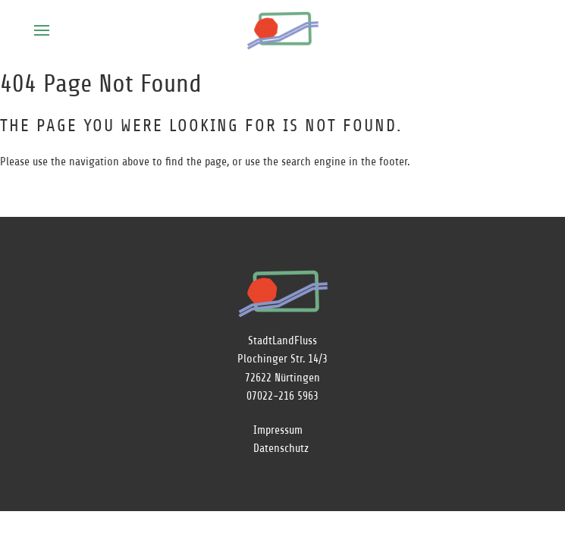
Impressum (278, 430)
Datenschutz (281, 448)
